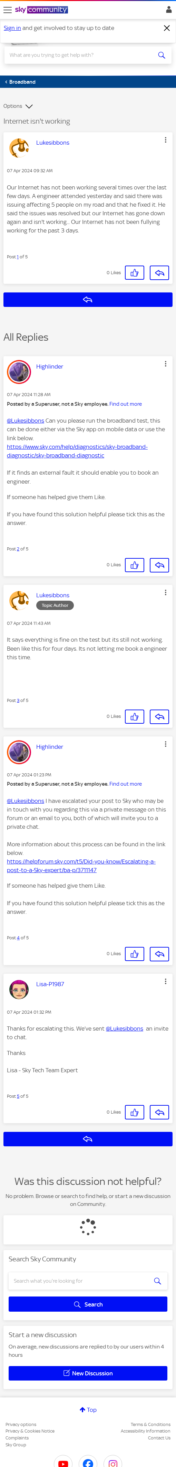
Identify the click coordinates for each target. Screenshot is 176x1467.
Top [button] (92, 1409)
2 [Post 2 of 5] (18, 548)
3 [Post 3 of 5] (18, 700)
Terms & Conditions (150, 1424)
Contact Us (159, 1437)
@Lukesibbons (25, 420)
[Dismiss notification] (167, 28)
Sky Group (16, 1444)
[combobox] (79, 55)
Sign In (168, 11)
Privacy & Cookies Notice (30, 1431)
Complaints (17, 1437)
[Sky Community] (42, 10)
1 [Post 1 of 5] (18, 256)
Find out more (125, 404)
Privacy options (21, 1424)
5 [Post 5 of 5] (18, 1096)
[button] (165, 139)
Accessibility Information (145, 1431)
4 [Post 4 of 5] (18, 937)
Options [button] (12, 106)
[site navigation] (7, 10)
